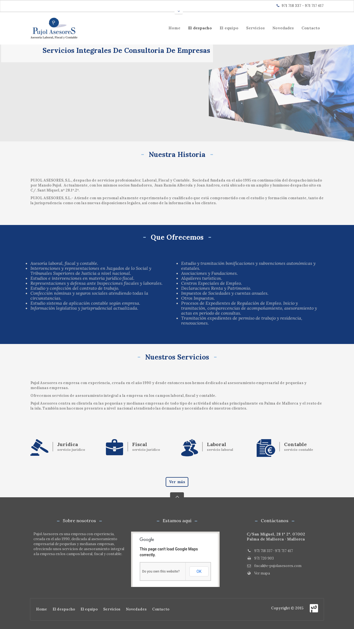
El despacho (200, 27)
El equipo (229, 27)
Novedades (283, 27)
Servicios (255, 27)
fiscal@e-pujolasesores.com (273, 565)
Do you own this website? (161, 571)
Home (174, 27)
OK (198, 571)
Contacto (310, 27)
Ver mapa (258, 573)
